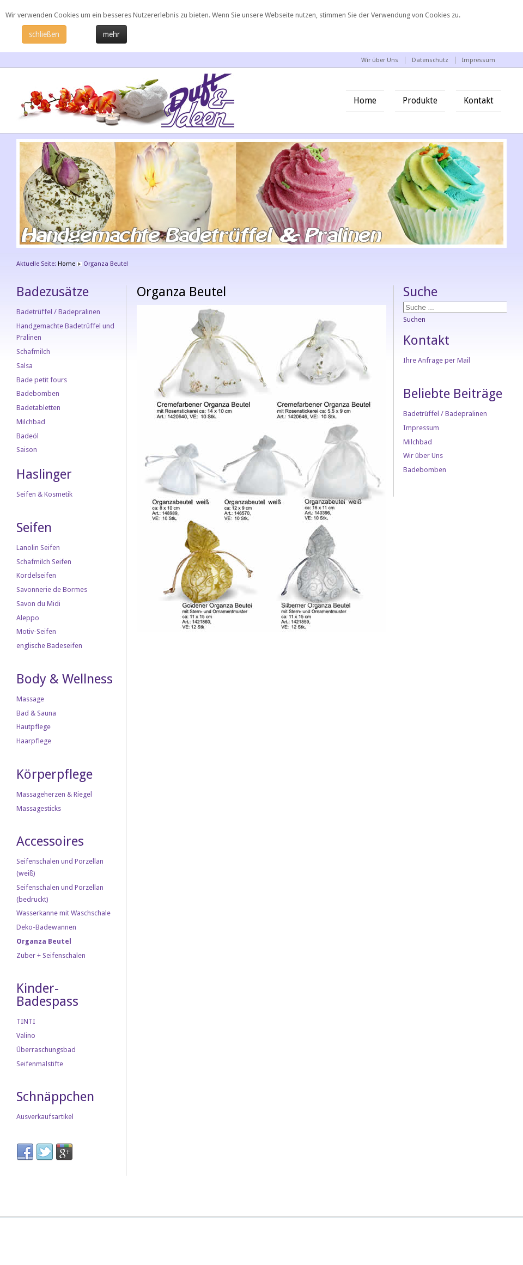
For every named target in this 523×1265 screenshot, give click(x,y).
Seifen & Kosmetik (44, 494)
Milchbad (30, 422)
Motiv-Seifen (36, 631)
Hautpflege (33, 727)
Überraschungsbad (46, 1050)
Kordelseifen (36, 575)
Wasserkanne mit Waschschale (63, 913)
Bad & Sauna (36, 713)
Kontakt (479, 101)
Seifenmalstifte (39, 1064)
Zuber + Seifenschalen (51, 955)
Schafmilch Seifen (43, 562)
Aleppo (27, 618)
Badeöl (27, 436)
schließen (44, 34)
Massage (30, 699)
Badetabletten (38, 408)
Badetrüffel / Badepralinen (58, 312)
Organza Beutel (43, 941)
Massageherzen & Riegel (54, 794)
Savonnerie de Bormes (51, 589)
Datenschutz (430, 60)
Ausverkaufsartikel (45, 1117)
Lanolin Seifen (38, 547)
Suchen (414, 319)
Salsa (24, 366)
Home (365, 101)
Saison (26, 449)
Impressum (478, 60)
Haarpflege (33, 741)
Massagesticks (38, 808)
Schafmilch (33, 351)
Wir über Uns (379, 60)
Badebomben (37, 393)
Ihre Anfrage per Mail (436, 360)
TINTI (25, 1021)
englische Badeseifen (49, 645)
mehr (111, 34)
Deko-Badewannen (46, 927)
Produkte (420, 101)
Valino (25, 1035)
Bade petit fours (41, 380)
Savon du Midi (38, 604)
